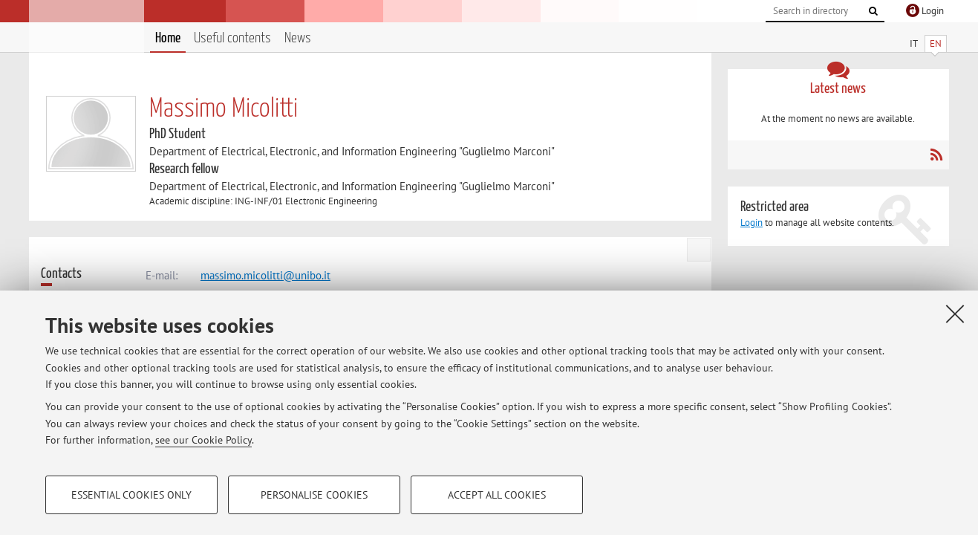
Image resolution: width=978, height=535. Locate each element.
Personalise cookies (314, 495)
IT (914, 43)
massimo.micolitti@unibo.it (265, 275)
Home (167, 38)
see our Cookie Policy (203, 440)
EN (936, 43)
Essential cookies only (131, 495)
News (297, 38)
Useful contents (232, 38)
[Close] (955, 313)
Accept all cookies (497, 495)
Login (751, 222)
